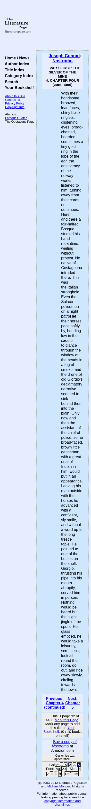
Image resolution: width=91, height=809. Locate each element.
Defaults (71, 774)
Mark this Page (66, 720)
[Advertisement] (62, 25)
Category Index (18, 75)
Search (10, 82)
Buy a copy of (64, 744)
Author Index (16, 64)
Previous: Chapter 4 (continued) (54, 703)
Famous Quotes (16, 118)
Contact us (12, 100)
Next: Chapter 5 (72, 703)
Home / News (16, 58)
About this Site (15, 96)
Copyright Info (15, 107)
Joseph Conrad (64, 55)
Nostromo (62, 60)
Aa (58, 769)
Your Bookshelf (18, 87)
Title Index (13, 70)
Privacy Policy (15, 103)
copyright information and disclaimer (62, 802)
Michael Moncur (58, 786)
